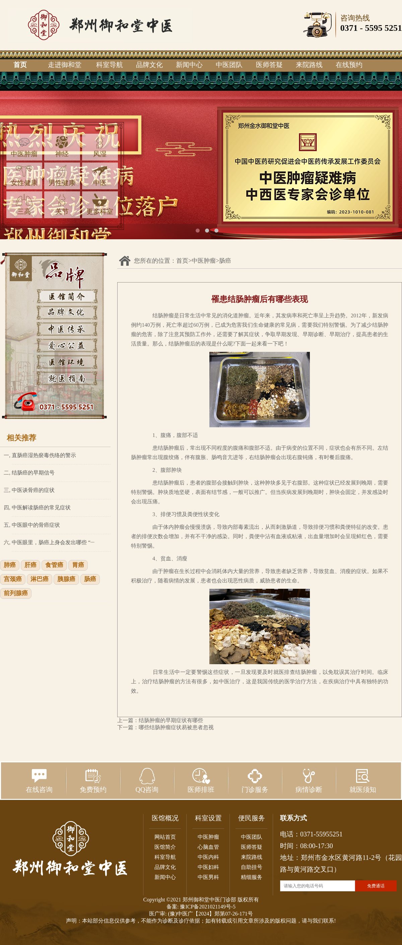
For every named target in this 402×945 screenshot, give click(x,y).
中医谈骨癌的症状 (33, 490)
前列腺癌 (16, 593)
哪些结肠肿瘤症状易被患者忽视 (176, 727)
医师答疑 (269, 64)
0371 (349, 28)
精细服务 (251, 877)
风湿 (99, 147)
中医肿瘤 (24, 147)
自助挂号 (251, 867)
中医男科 (208, 877)
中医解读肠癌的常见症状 (41, 507)
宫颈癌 (13, 579)
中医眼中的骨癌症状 (36, 525)
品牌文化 (149, 64)
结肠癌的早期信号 (33, 473)
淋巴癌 (39, 579)
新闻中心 (189, 64)
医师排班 (201, 780)
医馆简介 (165, 847)
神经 (62, 147)
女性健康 (24, 175)
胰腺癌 (66, 579)
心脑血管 (208, 847)
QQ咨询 (147, 780)
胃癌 (78, 565)
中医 (99, 175)
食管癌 (54, 565)
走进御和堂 (64, 64)
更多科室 (99, 204)
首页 (20, 64)
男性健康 (62, 175)
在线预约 (349, 64)
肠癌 (90, 579)
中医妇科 (208, 867)
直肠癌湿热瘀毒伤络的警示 (44, 455)
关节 (62, 204)
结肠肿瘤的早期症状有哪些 (171, 720)
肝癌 (30, 565)
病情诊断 (308, 780)
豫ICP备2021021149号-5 (208, 906)
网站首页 (165, 837)
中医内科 (208, 857)
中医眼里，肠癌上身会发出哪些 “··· (53, 542)
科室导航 (109, 64)
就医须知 (362, 780)
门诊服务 (255, 780)
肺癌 (10, 565)
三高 (24, 204)
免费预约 (93, 780)
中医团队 (229, 64)
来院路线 (309, 64)
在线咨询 (39, 780)
